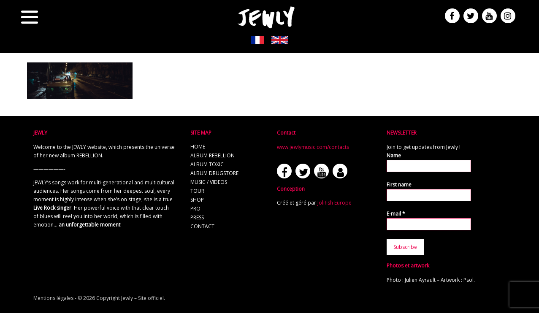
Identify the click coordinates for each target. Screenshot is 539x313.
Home (197, 146)
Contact (202, 226)
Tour (197, 190)
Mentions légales (53, 298)
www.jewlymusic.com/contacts (313, 147)
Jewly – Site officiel (142, 298)
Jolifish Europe (334, 202)
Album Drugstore (214, 173)
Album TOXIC (207, 164)
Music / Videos (208, 182)
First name (399, 184)
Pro (195, 208)
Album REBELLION (212, 155)
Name (394, 155)
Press (197, 217)
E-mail (396, 213)
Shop (197, 199)
